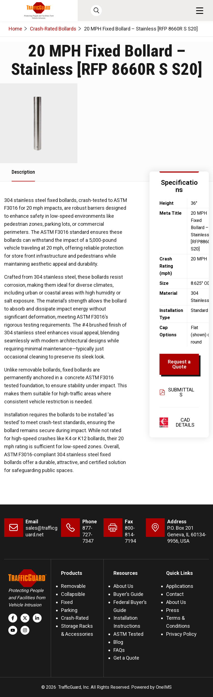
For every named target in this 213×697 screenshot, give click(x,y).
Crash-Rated (74, 618)
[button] (199, 10)
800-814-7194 (130, 534)
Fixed (67, 602)
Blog (118, 642)
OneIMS (164, 687)
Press (172, 610)
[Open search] (96, 10)
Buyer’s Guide (128, 594)
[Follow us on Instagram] (25, 630)
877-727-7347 (87, 534)
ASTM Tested (128, 634)
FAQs (119, 650)
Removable (73, 586)
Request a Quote (179, 364)
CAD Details (185, 422)
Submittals (176, 392)
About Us (123, 586)
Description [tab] (23, 172)
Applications (179, 586)
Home (15, 29)
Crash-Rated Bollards (53, 29)
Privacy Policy (181, 634)
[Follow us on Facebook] (12, 618)
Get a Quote (126, 658)
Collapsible (73, 594)
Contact (175, 594)
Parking (69, 610)
